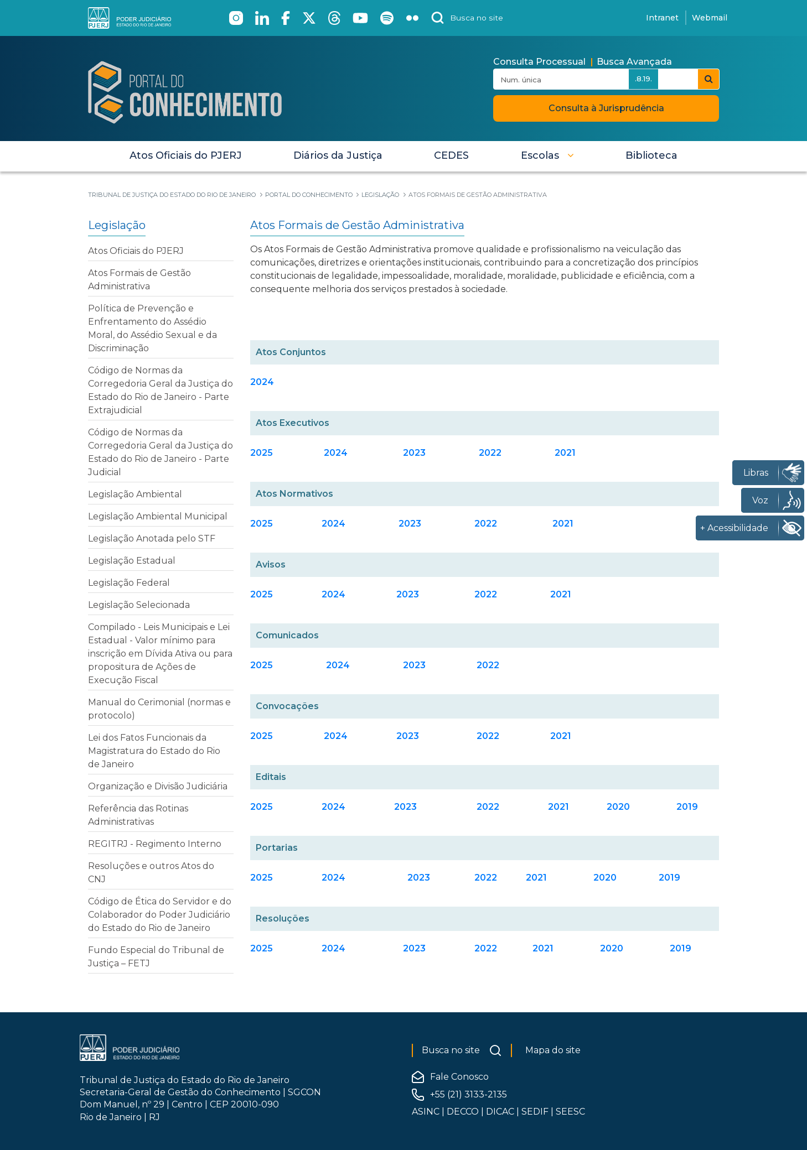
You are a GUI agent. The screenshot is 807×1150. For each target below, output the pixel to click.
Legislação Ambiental (135, 494)
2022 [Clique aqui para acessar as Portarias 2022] (485, 877)
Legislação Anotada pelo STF (151, 538)
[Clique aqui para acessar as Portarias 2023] (418, 877)
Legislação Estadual (131, 560)
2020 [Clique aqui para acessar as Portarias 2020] (605, 877)
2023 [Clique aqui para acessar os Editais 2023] (405, 807)
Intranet (662, 17)
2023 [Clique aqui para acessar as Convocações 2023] (407, 736)
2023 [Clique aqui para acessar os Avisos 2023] (407, 594)
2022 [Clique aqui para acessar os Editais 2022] (488, 807)
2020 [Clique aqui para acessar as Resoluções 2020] (611, 948)
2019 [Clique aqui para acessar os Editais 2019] (687, 807)
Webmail (709, 17)
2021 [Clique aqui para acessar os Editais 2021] (558, 807)
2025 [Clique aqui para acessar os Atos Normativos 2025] (261, 523)
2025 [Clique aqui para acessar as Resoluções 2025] (261, 948)
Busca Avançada (634, 61)
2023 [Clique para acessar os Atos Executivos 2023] (414, 452)
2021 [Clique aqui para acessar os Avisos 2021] (560, 594)
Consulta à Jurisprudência (606, 108)
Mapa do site (553, 1050)
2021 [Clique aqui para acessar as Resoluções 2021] (542, 948)
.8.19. (643, 78)
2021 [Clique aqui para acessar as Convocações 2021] (560, 736)
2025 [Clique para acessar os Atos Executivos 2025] (261, 452)
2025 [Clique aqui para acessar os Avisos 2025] (261, 594)
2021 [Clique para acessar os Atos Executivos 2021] (565, 452)
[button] (547, 155)
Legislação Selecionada (139, 605)
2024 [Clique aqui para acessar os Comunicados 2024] (338, 665)
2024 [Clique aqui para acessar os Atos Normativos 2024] (333, 523)
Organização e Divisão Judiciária (157, 786)
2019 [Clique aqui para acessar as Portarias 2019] (669, 877)
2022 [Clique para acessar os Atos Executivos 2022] (490, 452)
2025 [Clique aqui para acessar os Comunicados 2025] (261, 665)
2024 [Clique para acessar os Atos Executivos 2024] (336, 452)
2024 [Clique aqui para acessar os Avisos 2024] (333, 594)
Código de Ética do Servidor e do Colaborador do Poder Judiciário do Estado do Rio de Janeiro (159, 914)
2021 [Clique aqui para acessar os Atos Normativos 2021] (562, 523)
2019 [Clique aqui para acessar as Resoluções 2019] (680, 948)
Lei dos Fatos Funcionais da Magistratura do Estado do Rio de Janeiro (154, 750)
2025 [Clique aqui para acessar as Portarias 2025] (261, 877)
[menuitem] (186, 155)
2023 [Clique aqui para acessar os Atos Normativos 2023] (410, 523)
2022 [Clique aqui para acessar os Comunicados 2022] (488, 665)
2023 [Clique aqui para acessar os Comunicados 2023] (414, 665)
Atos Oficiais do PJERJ (136, 251)
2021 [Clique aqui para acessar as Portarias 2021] (536, 877)
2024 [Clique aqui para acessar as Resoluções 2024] (333, 948)
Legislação (117, 225)
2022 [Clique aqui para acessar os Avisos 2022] (485, 594)
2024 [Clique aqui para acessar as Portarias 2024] (333, 877)
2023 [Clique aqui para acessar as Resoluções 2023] (414, 948)
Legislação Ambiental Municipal (157, 516)
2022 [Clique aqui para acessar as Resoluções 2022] (485, 948)
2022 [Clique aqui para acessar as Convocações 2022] (488, 736)
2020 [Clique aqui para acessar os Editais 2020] (618, 807)
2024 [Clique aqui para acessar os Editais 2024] (333, 807)
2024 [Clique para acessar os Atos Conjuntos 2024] (262, 382)
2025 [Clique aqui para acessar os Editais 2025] (261, 807)
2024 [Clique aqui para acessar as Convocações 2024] (336, 736)
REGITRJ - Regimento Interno (154, 844)
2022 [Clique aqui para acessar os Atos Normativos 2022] (485, 523)
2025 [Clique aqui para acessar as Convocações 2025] (261, 736)
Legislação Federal (129, 582)
